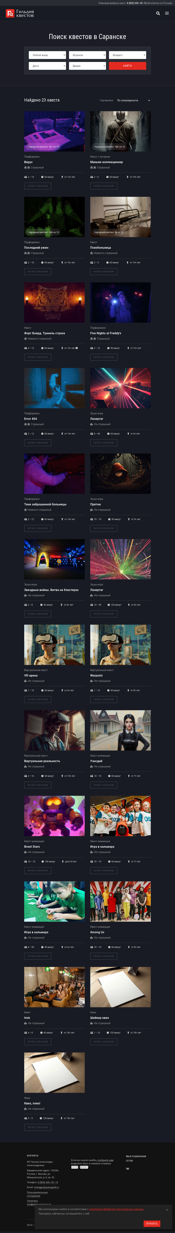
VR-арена (31, 675)
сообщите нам (105, 1160)
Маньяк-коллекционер (106, 162)
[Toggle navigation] (167, 13)
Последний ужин (36, 247)
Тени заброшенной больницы (45, 504)
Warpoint (96, 675)
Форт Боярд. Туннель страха (44, 333)
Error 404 (30, 419)
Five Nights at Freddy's (105, 333)
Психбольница (100, 247)
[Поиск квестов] (158, 13)
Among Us (97, 932)
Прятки (95, 504)
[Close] (167, 1209)
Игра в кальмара (102, 846)
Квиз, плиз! (32, 1103)
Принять (152, 1223)
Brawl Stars (32, 846)
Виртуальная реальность (42, 761)
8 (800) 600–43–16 (137, 3)
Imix (27, 1018)
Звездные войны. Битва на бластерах (51, 590)
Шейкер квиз (99, 1018)
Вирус (28, 162)
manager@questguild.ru (46, 1187)
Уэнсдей (96, 761)
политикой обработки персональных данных (116, 1209)
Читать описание (37, 186)
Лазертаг (96, 419)
